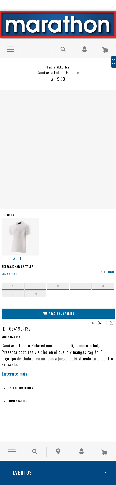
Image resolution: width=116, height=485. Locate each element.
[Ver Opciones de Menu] (10, 44)
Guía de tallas (9, 156)
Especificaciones (20, 270)
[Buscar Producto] (63, 44)
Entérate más (16, 256)
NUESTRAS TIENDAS (34, 392)
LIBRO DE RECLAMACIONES (42, 429)
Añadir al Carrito (58, 196)
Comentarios (18, 283)
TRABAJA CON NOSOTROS (40, 411)
